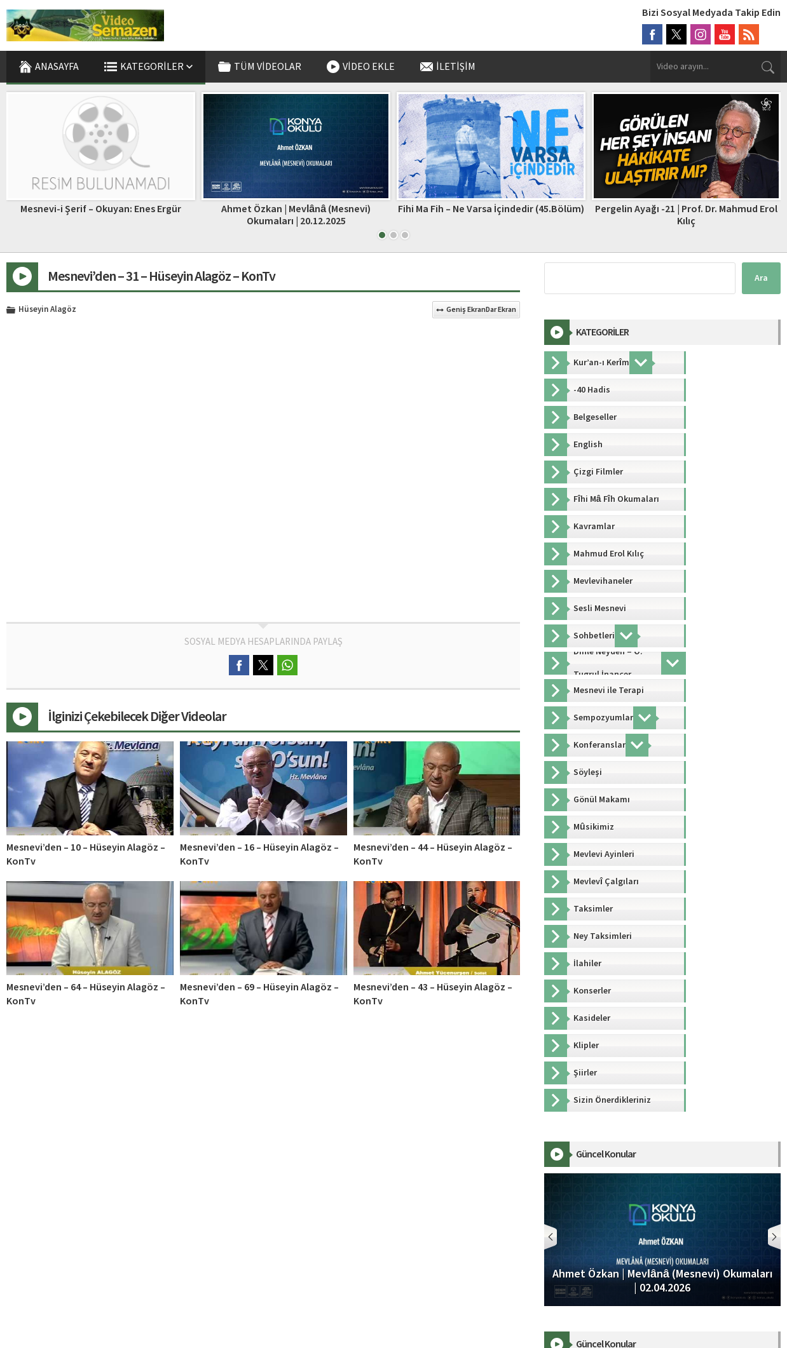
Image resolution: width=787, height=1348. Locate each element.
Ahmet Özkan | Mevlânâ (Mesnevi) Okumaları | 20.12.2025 (296, 215)
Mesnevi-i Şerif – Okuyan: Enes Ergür (100, 209)
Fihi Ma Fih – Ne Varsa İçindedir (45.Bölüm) (491, 209)
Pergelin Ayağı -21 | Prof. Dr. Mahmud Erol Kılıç (686, 215)
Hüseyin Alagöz (47, 310)
